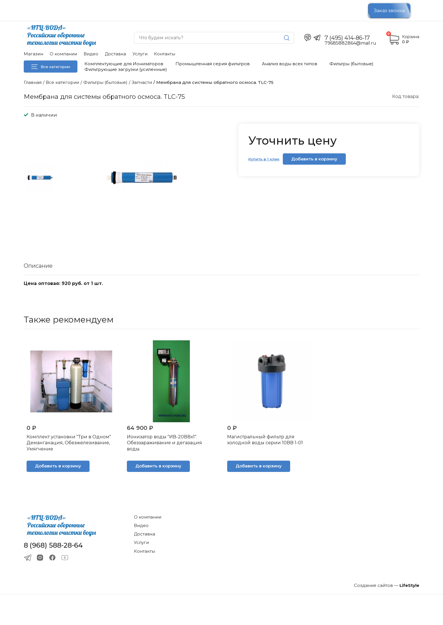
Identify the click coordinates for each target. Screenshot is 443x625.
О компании (63, 53)
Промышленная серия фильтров (212, 63)
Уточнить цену (292, 140)
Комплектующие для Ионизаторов (123, 63)
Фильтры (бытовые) (351, 63)
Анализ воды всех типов (289, 63)
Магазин (33, 53)
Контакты (164, 53)
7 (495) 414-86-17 (347, 37)
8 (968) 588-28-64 (53, 545)
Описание (38, 265)
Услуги (140, 53)
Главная (33, 82)
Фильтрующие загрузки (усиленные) (125, 69)
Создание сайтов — (386, 585)
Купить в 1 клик (263, 159)
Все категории (50, 66)
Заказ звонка (389, 10)
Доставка (115, 53)
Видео (91, 53)
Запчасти (142, 82)
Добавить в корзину (314, 159)
